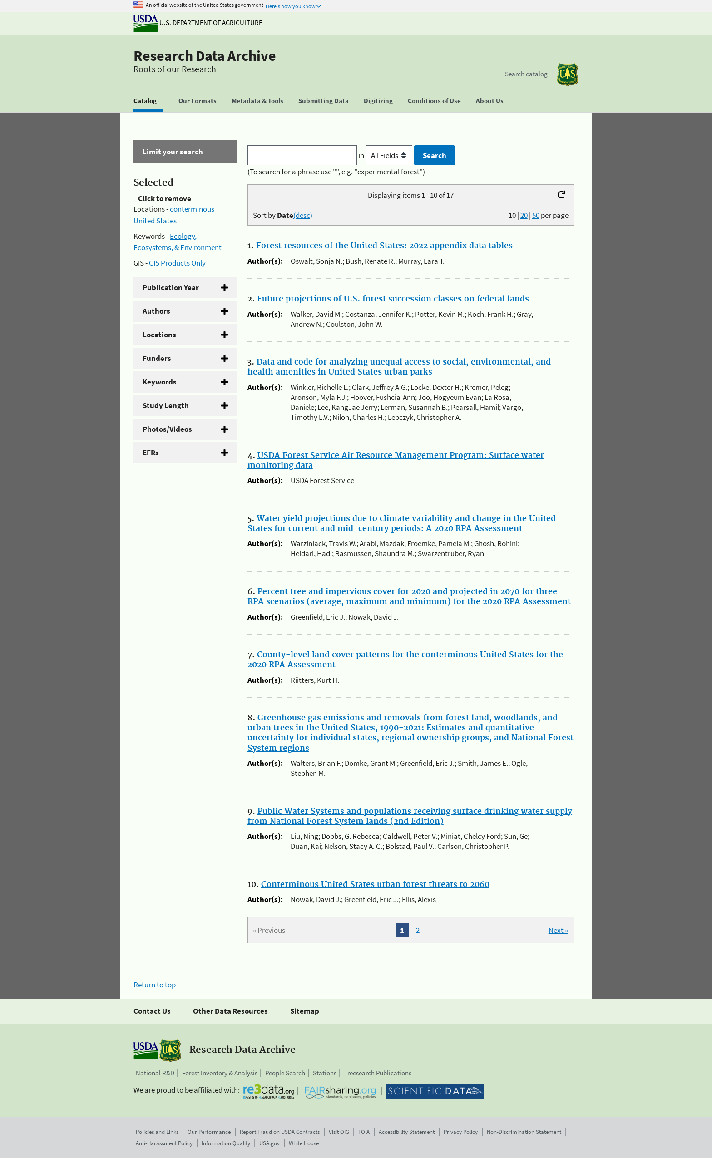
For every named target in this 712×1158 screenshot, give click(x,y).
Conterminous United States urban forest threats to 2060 (375, 885)
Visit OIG (339, 1132)
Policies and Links (157, 1132)
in (386, 155)
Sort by (282, 215)
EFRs (151, 453)
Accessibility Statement (407, 1132)
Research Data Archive (205, 56)
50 (535, 215)
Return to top (155, 985)
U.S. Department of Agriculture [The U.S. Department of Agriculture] (198, 22)
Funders (157, 358)
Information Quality (226, 1143)
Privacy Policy (461, 1132)
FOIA (364, 1132)
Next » (558, 930)
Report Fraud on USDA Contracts (280, 1132)
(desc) (302, 215)
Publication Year (171, 287)
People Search (285, 1073)
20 (524, 215)
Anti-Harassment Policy (164, 1143)
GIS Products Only (177, 263)
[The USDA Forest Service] (567, 74)
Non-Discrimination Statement (524, 1132)
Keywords (160, 382)
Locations (159, 335)
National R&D (155, 1073)
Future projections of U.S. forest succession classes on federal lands (393, 299)
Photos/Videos (167, 429)
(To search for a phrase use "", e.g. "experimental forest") (336, 172)
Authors (156, 311)
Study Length (166, 405)
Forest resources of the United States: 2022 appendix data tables (384, 246)
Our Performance (209, 1132)
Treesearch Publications (377, 1073)
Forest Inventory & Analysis (219, 1073)
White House (304, 1143)
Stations (324, 1073)
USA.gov (269, 1143)
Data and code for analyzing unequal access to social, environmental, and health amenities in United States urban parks (399, 367)
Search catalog (526, 73)
